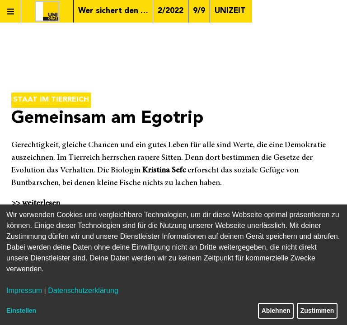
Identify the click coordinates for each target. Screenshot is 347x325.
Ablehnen (276, 310)
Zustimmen (317, 310)
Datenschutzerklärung (83, 290)
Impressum (24, 290)
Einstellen (21, 310)
